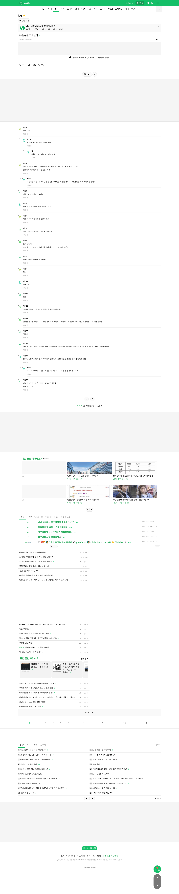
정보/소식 (38, 517)
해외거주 (46, 29)
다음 (124, 723)
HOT (43, 9)
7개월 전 (21, 39)
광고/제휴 (80, 856)
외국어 (36, 29)
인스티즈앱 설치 (89, 848)
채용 (89, 856)
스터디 (102, 9)
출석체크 (118, 9)
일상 (56, 9)
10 (102, 723)
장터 (77, 9)
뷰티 (95, 9)
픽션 (83, 9)
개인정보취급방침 (110, 856)
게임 (127, 9)
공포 (89, 9)
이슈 (50, 9)
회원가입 (140, 3)
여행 (28, 29)
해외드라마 (58, 29)
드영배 (69, 9)
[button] (88, 510)
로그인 (80, 406)
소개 (63, 856)
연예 (62, 9)
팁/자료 (48, 517)
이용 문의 (70, 856)
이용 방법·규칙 (129, 3)
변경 (133, 9)
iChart (110, 9)
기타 (56, 517)
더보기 (84, 659)
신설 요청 (24, 21)
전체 (22, 517)
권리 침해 (96, 856)
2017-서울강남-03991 (105, 860)
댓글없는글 (66, 517)
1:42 (158, 745)
